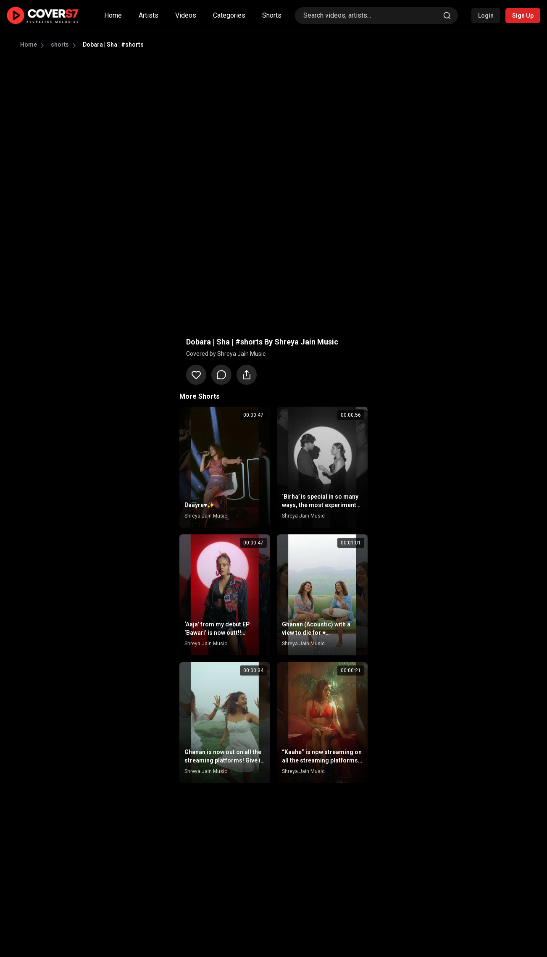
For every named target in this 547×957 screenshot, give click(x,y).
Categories (229, 15)
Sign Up (523, 15)
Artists (148, 15)
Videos (185, 15)
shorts (60, 44)
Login (486, 15)
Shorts (271, 15)
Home (113, 15)
